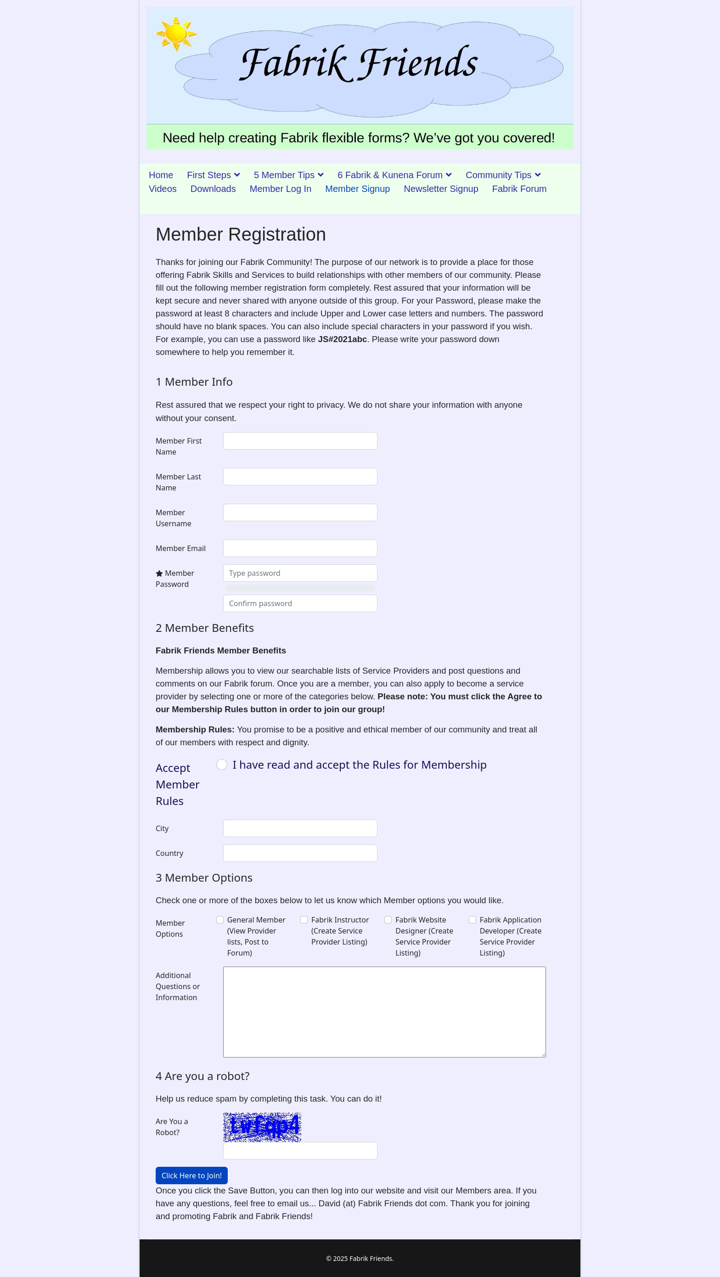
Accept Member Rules (178, 784)
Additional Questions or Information (178, 986)
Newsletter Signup (441, 189)
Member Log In (281, 189)
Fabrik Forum (519, 189)
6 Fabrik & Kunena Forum (390, 175)
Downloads (213, 189)
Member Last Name (178, 482)
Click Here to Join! (192, 1175)
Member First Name (179, 446)
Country (169, 853)
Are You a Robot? (172, 1126)
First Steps (209, 175)
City (162, 828)
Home (161, 175)
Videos (163, 189)
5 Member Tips (284, 175)
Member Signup (357, 189)
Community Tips (498, 175)
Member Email (181, 548)
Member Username (173, 518)
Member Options (170, 928)
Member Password (175, 578)
